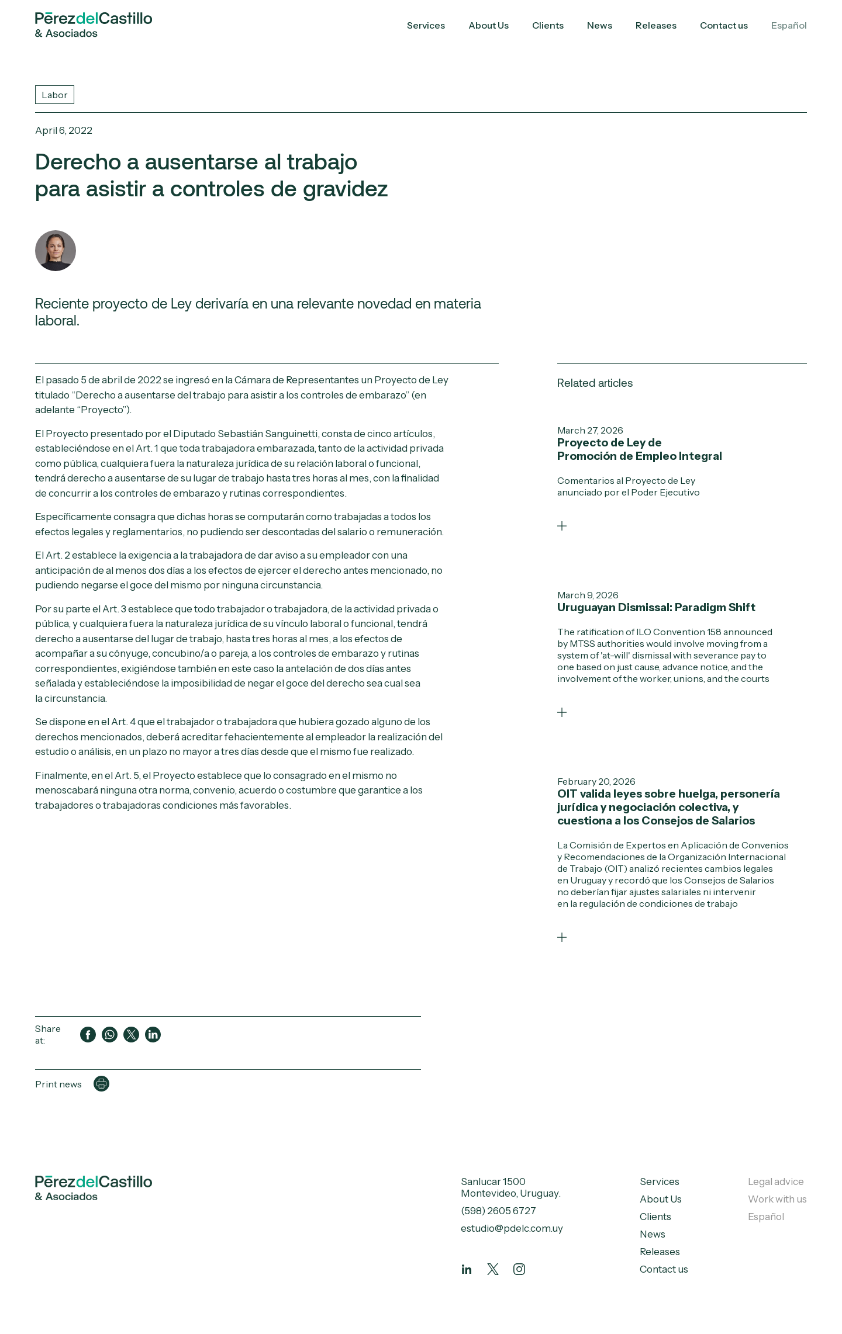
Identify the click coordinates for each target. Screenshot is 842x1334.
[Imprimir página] (101, 1084)
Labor (55, 95)
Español (789, 25)
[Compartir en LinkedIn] (153, 1034)
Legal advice (776, 1181)
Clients (548, 25)
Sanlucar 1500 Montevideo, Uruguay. (511, 1187)
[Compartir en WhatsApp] (110, 1034)
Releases (656, 25)
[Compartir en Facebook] (88, 1034)
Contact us (724, 25)
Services (426, 25)
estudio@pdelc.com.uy (512, 1228)
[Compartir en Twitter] (131, 1034)
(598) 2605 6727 (498, 1211)
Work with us (777, 1199)
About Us (488, 25)
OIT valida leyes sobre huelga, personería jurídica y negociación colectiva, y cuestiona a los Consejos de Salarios (668, 807)
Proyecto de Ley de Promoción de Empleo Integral (639, 449)
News (599, 25)
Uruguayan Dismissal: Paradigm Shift (656, 607)
